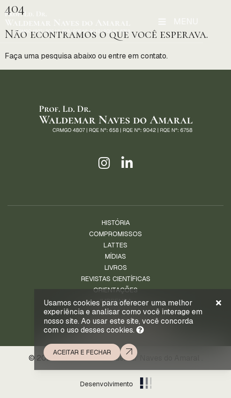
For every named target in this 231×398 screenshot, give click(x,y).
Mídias (115, 256)
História (116, 222)
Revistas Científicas (115, 279)
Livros (115, 267)
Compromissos (115, 234)
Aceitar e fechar (82, 352)
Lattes (115, 245)
